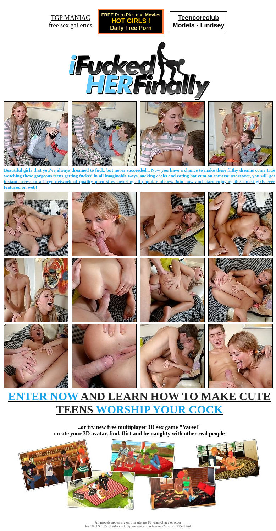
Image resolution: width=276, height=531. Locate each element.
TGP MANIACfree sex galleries (70, 21)
